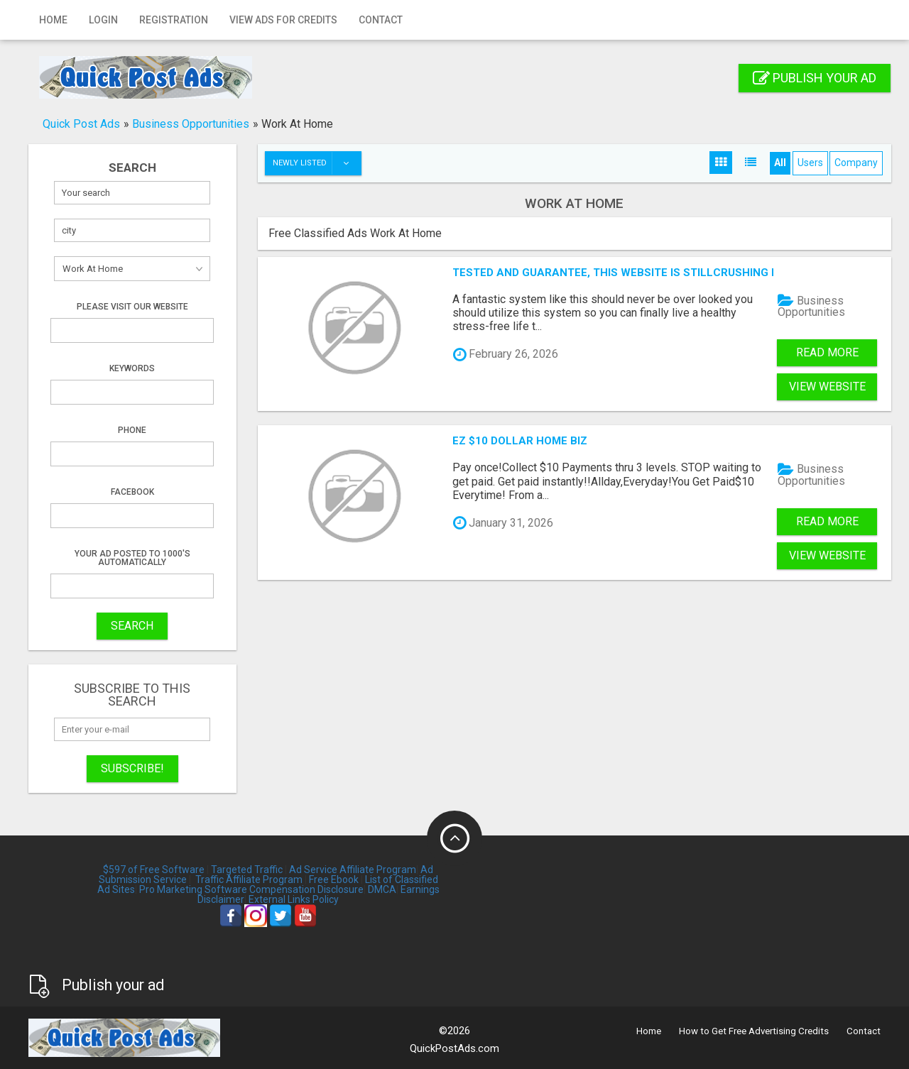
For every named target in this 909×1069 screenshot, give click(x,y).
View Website (827, 386)
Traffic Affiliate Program (249, 879)
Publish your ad (814, 77)
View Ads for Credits (283, 20)
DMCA (382, 889)
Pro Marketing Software (193, 889)
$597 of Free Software (154, 869)
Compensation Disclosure (306, 889)
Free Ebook (334, 879)
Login (103, 20)
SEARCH (132, 625)
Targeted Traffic (247, 869)
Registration (173, 20)
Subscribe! (132, 768)
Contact (381, 20)
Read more (827, 352)
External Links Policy (294, 899)
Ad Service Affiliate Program (352, 869)
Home (53, 20)
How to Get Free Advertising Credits (754, 1031)
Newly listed (317, 163)
